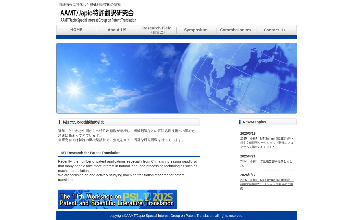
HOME (76, 30)
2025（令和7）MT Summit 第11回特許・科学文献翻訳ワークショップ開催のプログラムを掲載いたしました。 (267, 143)
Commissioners (237, 30)
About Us (117, 30)
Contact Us (277, 30)
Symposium (197, 30)
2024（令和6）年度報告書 (257, 161)
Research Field (157, 30)
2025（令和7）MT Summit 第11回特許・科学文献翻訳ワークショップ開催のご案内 (267, 184)
